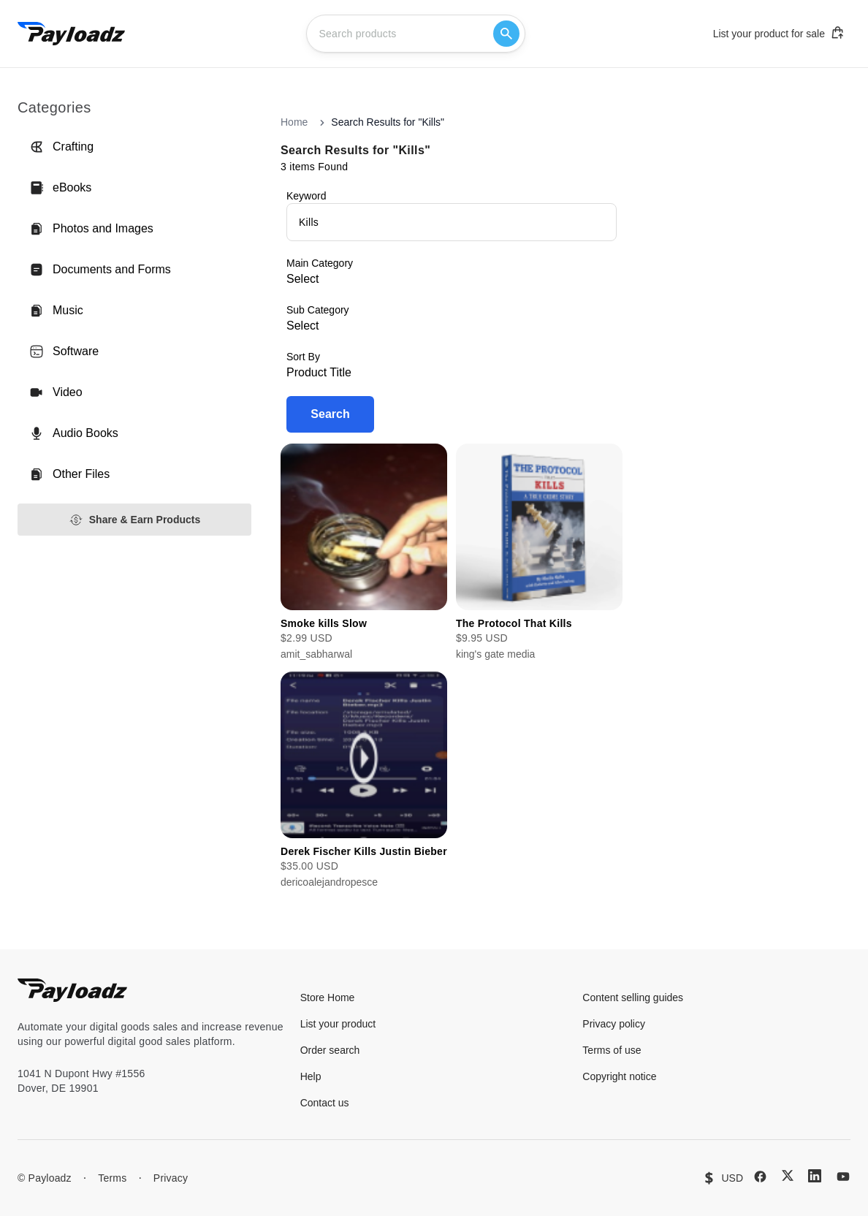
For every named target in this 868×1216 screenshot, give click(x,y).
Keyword (306, 196)
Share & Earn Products (135, 520)
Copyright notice (619, 1076)
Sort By (303, 356)
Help (310, 1076)
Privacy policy (613, 1024)
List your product (338, 1024)
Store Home (327, 997)
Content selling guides (632, 997)
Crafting (61, 147)
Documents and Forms (100, 269)
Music (56, 310)
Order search (330, 1050)
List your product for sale (779, 33)
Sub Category (317, 310)
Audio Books (73, 433)
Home (294, 122)
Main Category (319, 263)
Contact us (324, 1103)
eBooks (60, 187)
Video (56, 392)
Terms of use (611, 1050)
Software (64, 351)
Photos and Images (91, 228)
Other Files (69, 474)
